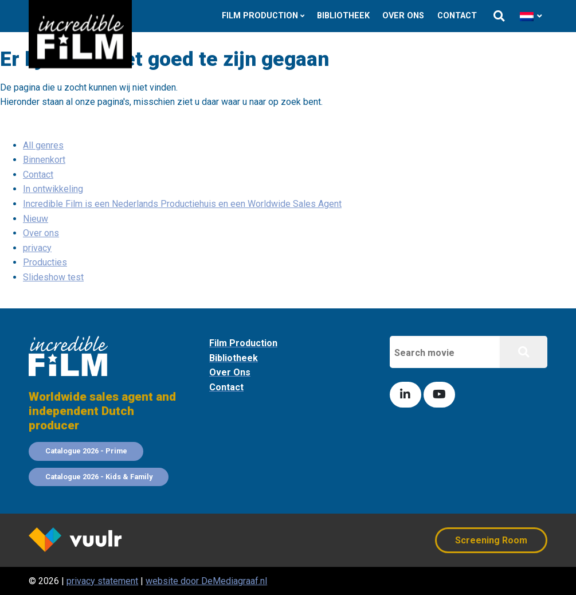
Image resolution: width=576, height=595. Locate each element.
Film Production (260, 16)
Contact (457, 16)
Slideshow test (53, 277)
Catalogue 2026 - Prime (86, 451)
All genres (43, 145)
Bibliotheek (343, 16)
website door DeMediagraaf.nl (206, 581)
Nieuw (35, 218)
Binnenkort (44, 159)
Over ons (403, 16)
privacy (37, 247)
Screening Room (491, 540)
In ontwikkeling (53, 188)
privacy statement (102, 581)
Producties (45, 262)
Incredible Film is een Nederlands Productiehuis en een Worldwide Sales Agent (182, 203)
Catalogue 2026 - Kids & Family (98, 476)
